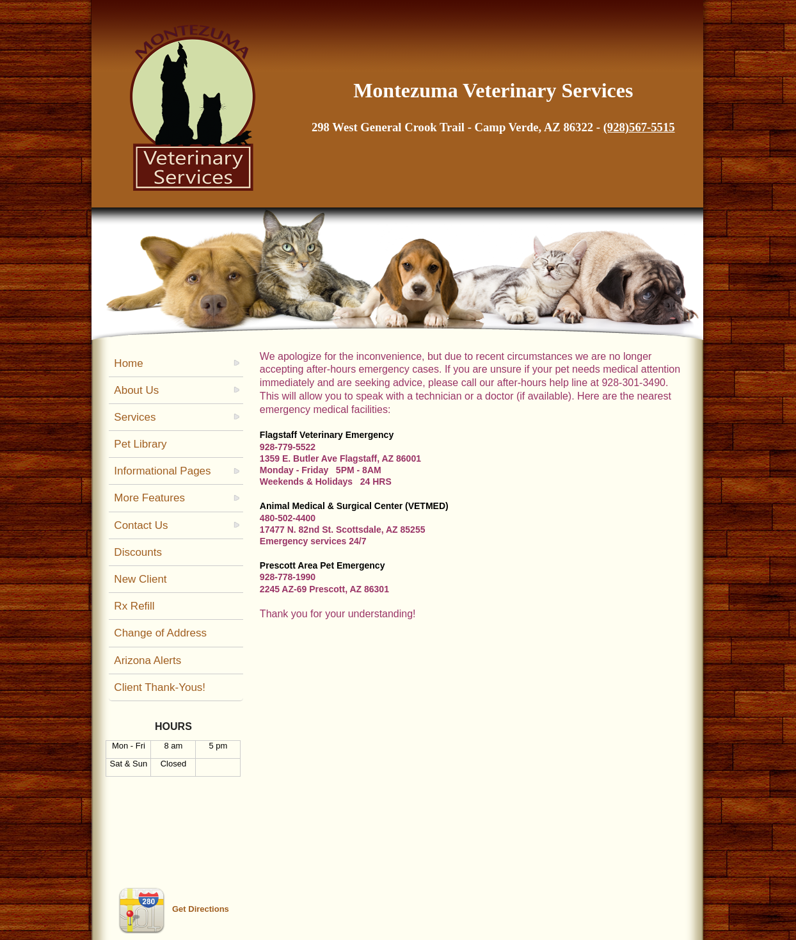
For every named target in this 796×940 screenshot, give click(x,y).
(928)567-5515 (639, 127)
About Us (136, 390)
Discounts (138, 552)
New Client (140, 579)
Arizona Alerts (147, 660)
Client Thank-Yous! (159, 687)
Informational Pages (162, 471)
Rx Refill (134, 606)
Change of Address (160, 633)
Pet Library (140, 444)
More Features (149, 498)
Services (134, 417)
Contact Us (141, 525)
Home (128, 363)
